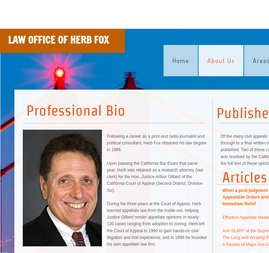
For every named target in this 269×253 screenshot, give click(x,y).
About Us (221, 60)
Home (180, 60)
